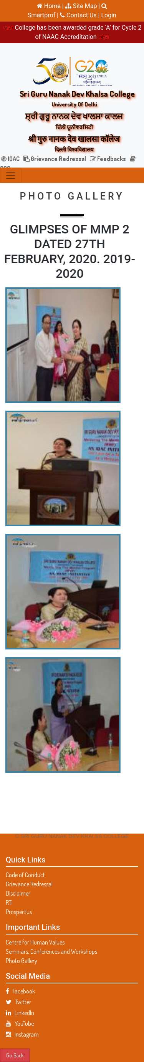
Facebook (20, 991)
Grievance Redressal (54, 159)
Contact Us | (80, 15)
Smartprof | (44, 15)
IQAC (10, 159)
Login (108, 15)
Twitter (18, 1002)
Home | (50, 6)
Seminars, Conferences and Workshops (51, 951)
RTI (9, 902)
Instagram (22, 1034)
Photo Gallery (21, 961)
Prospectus (19, 912)
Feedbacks (108, 159)
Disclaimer (18, 893)
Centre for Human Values (35, 942)
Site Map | (82, 6)
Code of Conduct (25, 875)
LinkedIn (20, 1013)
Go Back (15, 1055)
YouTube (20, 1023)
